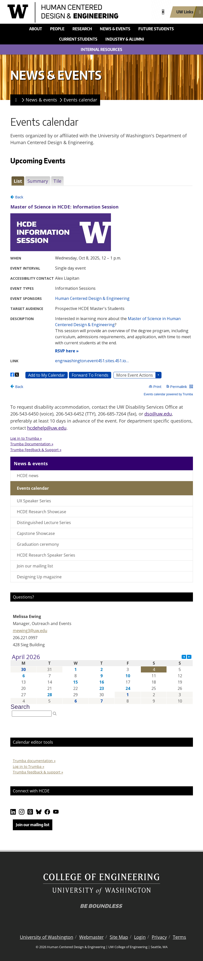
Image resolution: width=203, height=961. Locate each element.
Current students (78, 39)
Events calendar (80, 100)
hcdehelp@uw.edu (46, 428)
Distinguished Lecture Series (44, 522)
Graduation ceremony (38, 544)
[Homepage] (15, 100)
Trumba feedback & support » (38, 772)
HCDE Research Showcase (41, 511)
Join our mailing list (35, 566)
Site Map (119, 937)
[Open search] (163, 12)
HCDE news (27, 475)
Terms (179, 937)
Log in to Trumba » (28, 766)
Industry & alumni (124, 39)
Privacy (159, 937)
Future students (156, 28)
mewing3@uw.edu (30, 630)
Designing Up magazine (39, 577)
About (35, 28)
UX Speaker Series (34, 501)
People (57, 28)
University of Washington (46, 937)
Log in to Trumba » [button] (26, 438)
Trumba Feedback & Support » (35, 449)
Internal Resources (101, 49)
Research (82, 28)
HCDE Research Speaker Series (46, 555)
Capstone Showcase (36, 533)
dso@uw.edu (158, 414)
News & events (115, 28)
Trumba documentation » (34, 760)
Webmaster (91, 937)
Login (140, 937)
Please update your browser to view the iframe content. (101, 180)
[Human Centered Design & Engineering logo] (78, 12)
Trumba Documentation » (31, 443)
